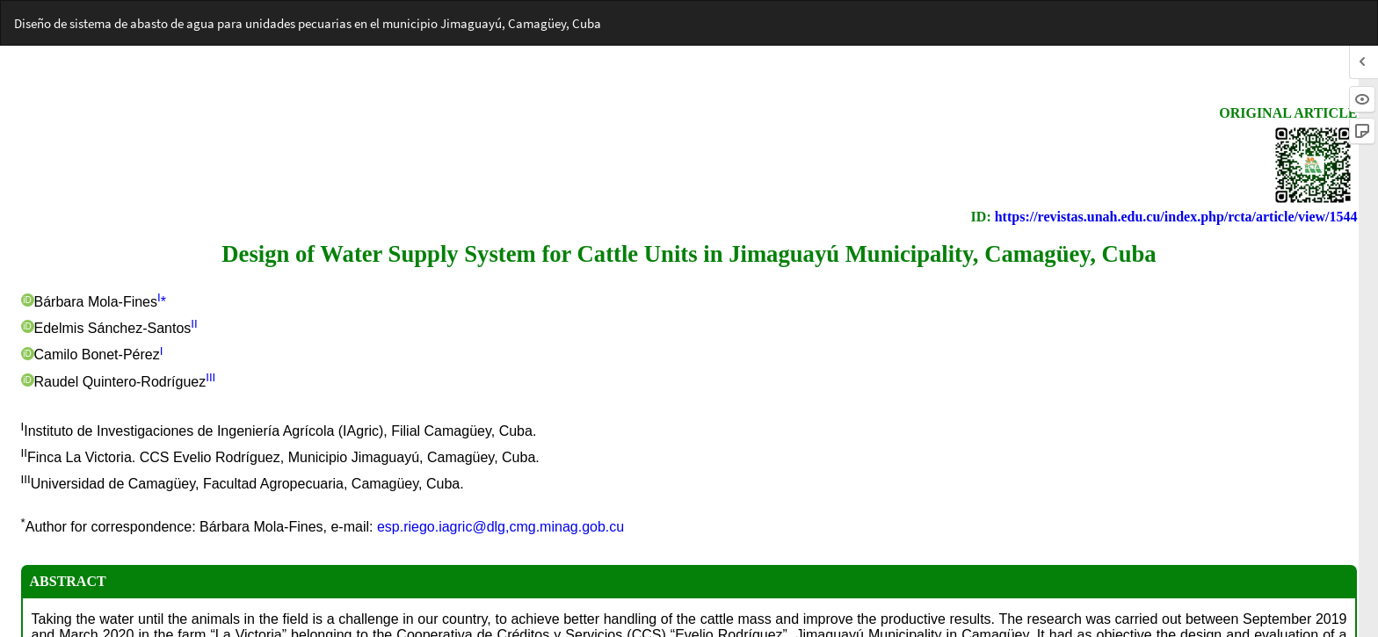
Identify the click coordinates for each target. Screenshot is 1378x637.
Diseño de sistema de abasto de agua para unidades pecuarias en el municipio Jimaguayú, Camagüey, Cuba (307, 23)
